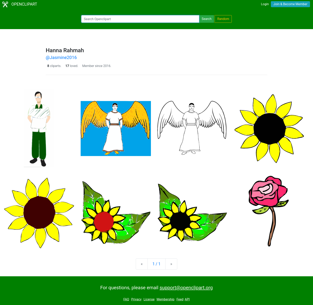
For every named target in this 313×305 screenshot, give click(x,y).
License (149, 299)
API (187, 299)
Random (223, 19)
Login (265, 4)
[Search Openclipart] (140, 19)
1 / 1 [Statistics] (157, 264)
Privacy (136, 299)
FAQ (126, 299)
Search (206, 19)
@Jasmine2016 (61, 57)
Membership (165, 299)
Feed (179, 299)
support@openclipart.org (186, 287)
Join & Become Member (290, 4)
